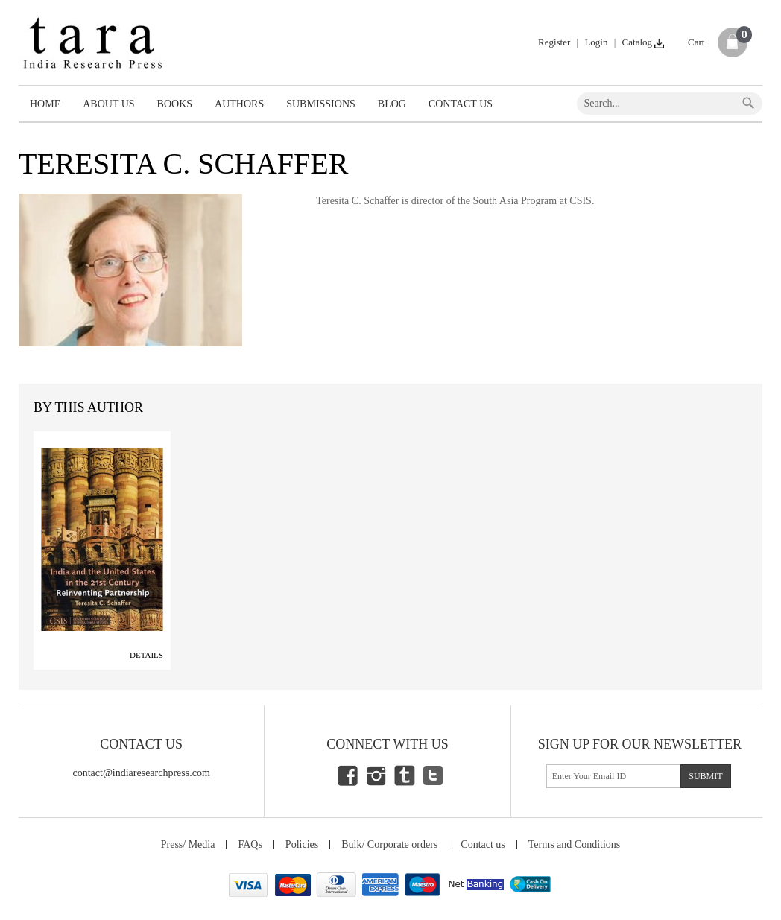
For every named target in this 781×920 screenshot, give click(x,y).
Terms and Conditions (574, 844)
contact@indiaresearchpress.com (141, 772)
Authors (239, 104)
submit (705, 776)
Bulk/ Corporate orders (389, 844)
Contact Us (461, 104)
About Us (108, 104)
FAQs (250, 844)
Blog (392, 104)
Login (595, 42)
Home (45, 104)
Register (554, 42)
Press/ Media (188, 844)
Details (146, 654)
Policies (301, 844)
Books (174, 104)
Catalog (644, 42)
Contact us (483, 844)
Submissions (320, 104)
